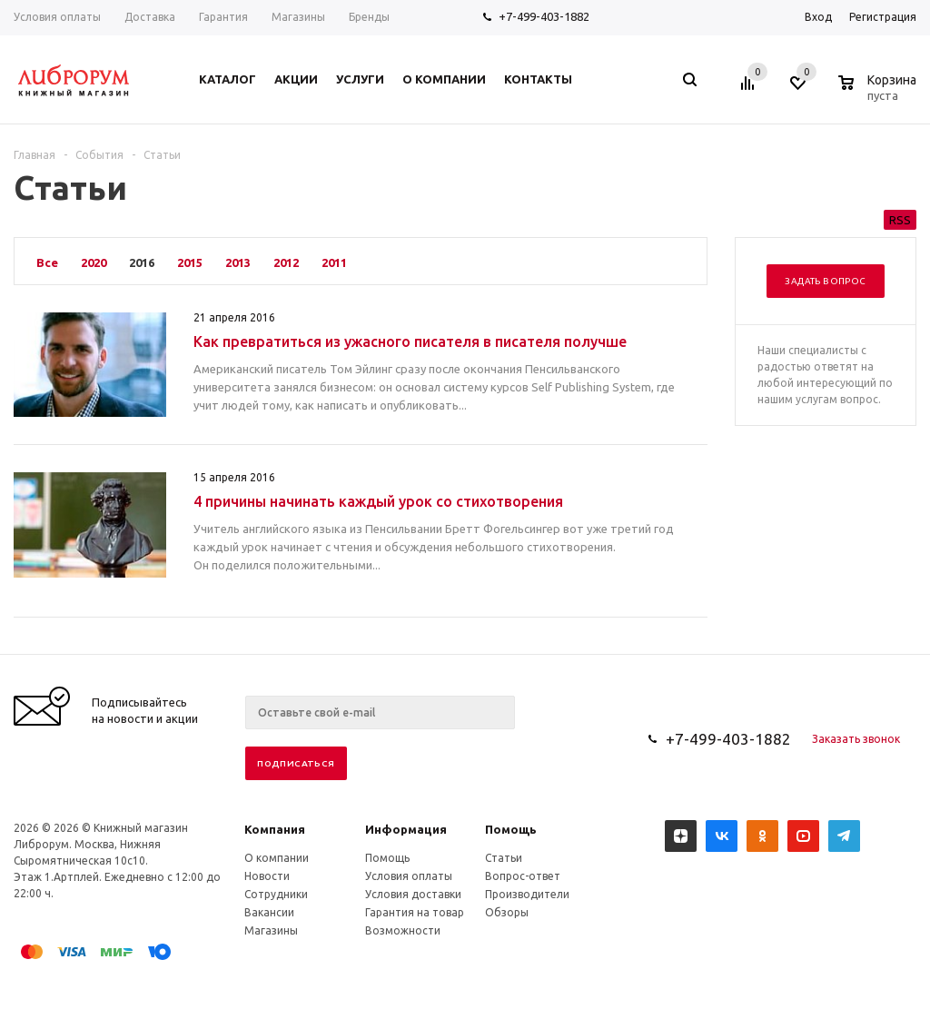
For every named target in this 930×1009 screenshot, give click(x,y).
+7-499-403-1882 (544, 16)
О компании (276, 858)
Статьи (503, 858)
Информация (406, 829)
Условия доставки (413, 894)
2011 (334, 262)
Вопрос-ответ (522, 876)
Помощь (511, 829)
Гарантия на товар (414, 912)
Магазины (271, 930)
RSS (900, 219)
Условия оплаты (408, 876)
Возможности (402, 930)
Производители (527, 894)
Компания (274, 829)
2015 (190, 262)
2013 (238, 262)
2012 (286, 262)
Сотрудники (276, 894)
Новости (267, 876)
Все (47, 262)
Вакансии (269, 912)
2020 (93, 262)
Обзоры (507, 912)
